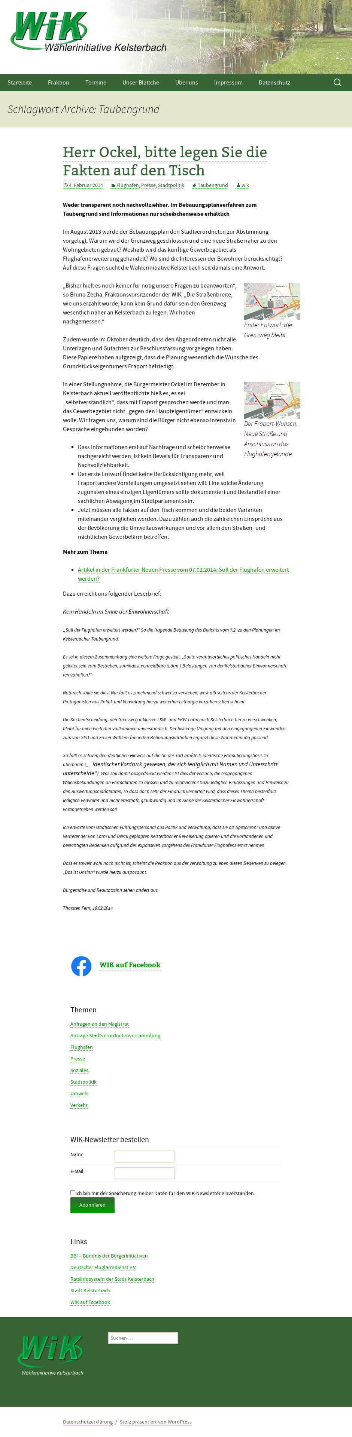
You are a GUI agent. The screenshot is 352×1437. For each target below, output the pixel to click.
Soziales (79, 1070)
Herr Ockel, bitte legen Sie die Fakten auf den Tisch (165, 161)
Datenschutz (274, 82)
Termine (95, 82)
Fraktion (58, 82)
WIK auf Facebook (130, 965)
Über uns (186, 82)
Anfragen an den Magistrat (99, 1023)
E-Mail (77, 1171)
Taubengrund (213, 185)
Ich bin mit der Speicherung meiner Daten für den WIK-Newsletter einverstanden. (162, 1193)
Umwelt (79, 1093)
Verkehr (79, 1105)
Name (77, 1154)
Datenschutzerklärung (88, 1421)
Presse (148, 185)
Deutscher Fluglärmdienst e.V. (103, 1267)
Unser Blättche (140, 82)
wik (245, 185)
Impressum (228, 82)
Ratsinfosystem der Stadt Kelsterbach (112, 1278)
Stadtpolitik (171, 185)
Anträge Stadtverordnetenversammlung (115, 1035)
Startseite (19, 82)
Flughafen (127, 185)
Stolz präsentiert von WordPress (156, 1421)
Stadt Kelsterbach (90, 1290)
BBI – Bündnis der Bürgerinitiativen (109, 1255)
